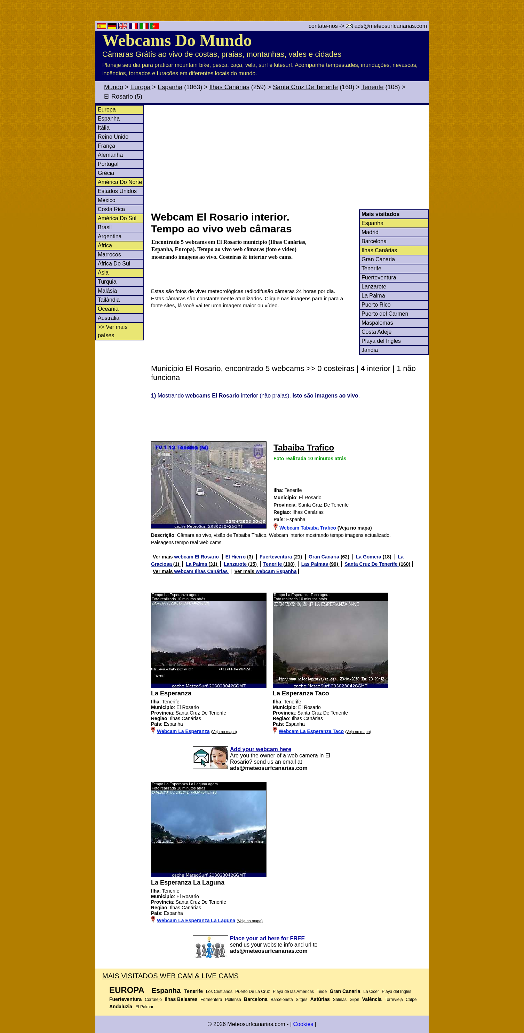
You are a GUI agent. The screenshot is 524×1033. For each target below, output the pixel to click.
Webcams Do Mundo (177, 40)
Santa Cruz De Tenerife (305, 87)
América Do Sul (117, 218)
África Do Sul (114, 264)
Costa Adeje (376, 332)
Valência (372, 999)
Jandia (370, 350)
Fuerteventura (379, 277)
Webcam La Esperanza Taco (311, 731)
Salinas (340, 999)
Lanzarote (374, 287)
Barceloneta (282, 999)
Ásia (103, 273)
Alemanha (110, 155)
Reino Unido (113, 137)
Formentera (211, 999)
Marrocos (109, 254)
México (107, 200)
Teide (322, 991)
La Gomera (369, 557)
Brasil (105, 227)
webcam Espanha (276, 571)
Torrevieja (394, 999)
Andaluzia (120, 1006)
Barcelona (374, 241)
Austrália (108, 318)
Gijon (354, 999)
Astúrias (320, 999)
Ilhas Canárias (229, 87)
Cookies (303, 1024)
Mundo (113, 87)
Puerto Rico (376, 305)
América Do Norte (120, 182)
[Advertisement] (289, 157)
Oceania (108, 309)
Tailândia (109, 300)
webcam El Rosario (197, 557)
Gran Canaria (378, 259)
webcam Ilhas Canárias (201, 571)
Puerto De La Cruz (252, 991)
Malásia (107, 291)
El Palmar (144, 1006)
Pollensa (233, 999)
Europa (140, 87)
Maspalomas (377, 323)
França (106, 146)
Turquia (107, 282)
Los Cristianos (219, 991)
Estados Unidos (117, 191)
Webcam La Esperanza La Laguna (196, 920)
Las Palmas (315, 564)
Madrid (370, 232)
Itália (104, 128)
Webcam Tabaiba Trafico (307, 528)
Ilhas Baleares (181, 999)
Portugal (108, 164)
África (105, 245)
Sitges (301, 999)
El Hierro (236, 557)
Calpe (411, 999)
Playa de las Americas (293, 991)
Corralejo (153, 999)
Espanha (170, 87)
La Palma (373, 296)
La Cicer (371, 991)
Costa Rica (111, 209)
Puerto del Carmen (385, 314)
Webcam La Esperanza (183, 731)
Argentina (110, 236)
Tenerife (372, 87)
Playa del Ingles (381, 341)
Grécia (106, 173)
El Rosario (118, 96)
